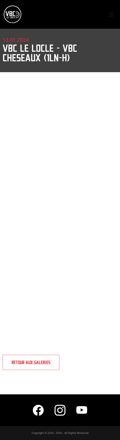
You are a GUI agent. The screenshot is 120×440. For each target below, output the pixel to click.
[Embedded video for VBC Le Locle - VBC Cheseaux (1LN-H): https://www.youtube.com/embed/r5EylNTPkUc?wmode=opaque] (60, 183)
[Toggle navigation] (111, 14)
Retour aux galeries (31, 362)
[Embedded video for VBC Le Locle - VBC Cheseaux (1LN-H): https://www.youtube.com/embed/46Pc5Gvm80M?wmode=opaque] (60, 319)
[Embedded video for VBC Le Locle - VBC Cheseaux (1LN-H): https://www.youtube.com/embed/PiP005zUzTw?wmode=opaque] (60, 115)
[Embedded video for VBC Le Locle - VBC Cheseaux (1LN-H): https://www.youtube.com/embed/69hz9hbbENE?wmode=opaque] (60, 251)
